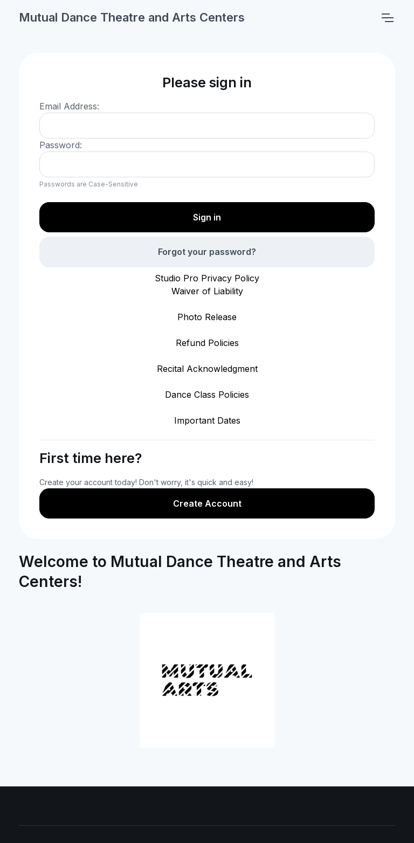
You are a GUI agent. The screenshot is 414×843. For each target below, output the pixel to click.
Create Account (207, 503)
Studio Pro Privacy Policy (207, 278)
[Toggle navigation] (387, 17)
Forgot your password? (207, 251)
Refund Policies (207, 342)
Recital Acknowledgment (207, 368)
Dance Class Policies (207, 394)
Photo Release (207, 317)
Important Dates (207, 420)
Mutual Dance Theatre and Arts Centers (132, 17)
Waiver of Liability (207, 291)
